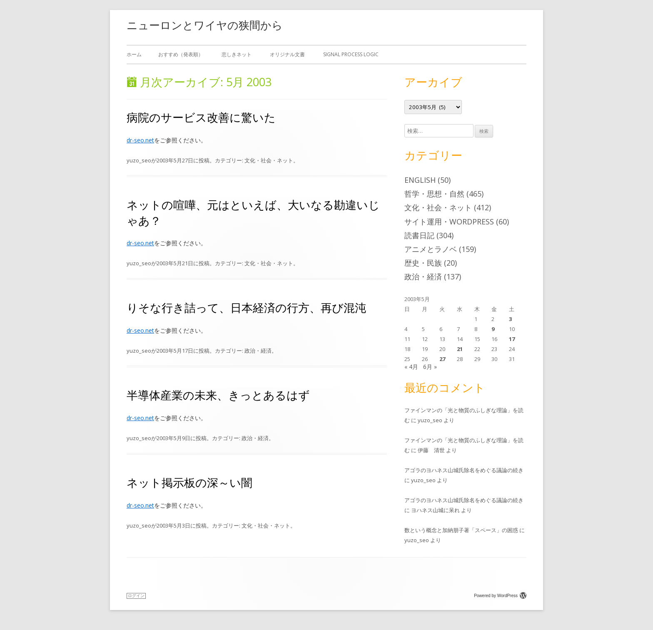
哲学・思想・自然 (434, 194)
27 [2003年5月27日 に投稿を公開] (442, 359)
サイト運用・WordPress (449, 222)
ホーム (134, 54)
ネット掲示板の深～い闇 (189, 482)
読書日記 (419, 235)
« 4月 (411, 367)
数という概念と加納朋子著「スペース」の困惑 (461, 530)
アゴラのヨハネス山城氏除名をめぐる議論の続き (463, 470)
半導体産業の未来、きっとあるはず (218, 395)
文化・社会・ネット (268, 160)
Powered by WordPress (500, 595)
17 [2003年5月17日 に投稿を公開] (512, 339)
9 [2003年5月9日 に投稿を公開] (492, 329)
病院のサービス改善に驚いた (201, 117)
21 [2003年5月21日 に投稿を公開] (460, 349)
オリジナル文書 (287, 54)
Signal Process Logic (351, 54)
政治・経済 (258, 350)
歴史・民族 (423, 263)
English (420, 180)
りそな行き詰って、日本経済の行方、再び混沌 (246, 307)
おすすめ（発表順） (180, 54)
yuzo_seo (139, 160)
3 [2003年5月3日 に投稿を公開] (510, 319)
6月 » (430, 367)
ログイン (136, 595)
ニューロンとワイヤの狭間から (205, 24)
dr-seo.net (140, 140)
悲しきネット (237, 54)
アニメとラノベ (430, 249)
